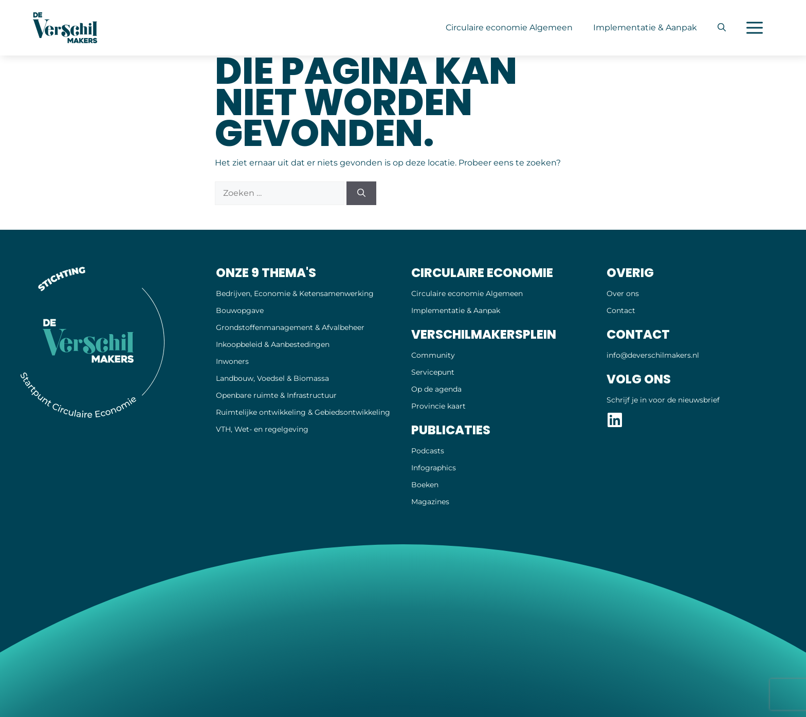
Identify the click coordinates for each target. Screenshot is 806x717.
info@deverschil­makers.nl (653, 355)
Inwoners (232, 361)
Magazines (430, 501)
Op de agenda (436, 389)
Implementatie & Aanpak (645, 27)
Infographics (433, 467)
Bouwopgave (240, 310)
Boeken (424, 484)
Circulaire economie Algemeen (509, 27)
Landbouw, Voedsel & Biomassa (272, 378)
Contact (621, 310)
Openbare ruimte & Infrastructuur (276, 395)
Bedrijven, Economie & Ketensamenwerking (295, 293)
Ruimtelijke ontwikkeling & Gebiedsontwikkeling (303, 412)
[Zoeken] (361, 193)
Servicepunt (432, 372)
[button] (721, 28)
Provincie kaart (438, 406)
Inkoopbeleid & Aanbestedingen (272, 344)
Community (433, 355)
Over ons (623, 293)
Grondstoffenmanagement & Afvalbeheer (290, 327)
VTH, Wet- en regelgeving (262, 429)
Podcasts (427, 450)
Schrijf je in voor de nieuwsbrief (663, 400)
